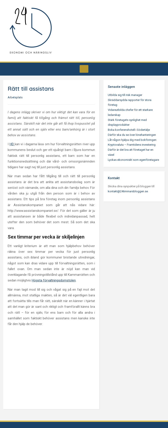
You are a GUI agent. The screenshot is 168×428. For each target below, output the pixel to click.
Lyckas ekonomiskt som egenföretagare (133, 159)
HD (12, 144)
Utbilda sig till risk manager (125, 95)
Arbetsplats (15, 97)
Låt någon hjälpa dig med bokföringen (132, 139)
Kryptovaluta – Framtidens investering (132, 144)
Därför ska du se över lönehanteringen (132, 134)
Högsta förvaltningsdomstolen (54, 280)
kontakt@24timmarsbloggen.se (128, 191)
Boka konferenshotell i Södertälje (129, 129)
